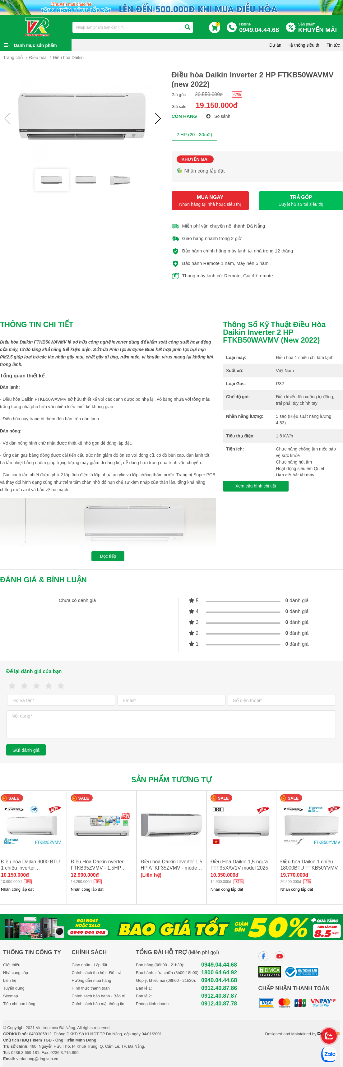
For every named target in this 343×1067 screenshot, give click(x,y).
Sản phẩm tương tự (171, 779)
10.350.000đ (225, 875)
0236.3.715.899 (64, 1052)
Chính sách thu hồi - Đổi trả (96, 972)
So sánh (218, 116)
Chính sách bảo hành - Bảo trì (98, 996)
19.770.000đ (294, 875)
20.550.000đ (209, 94)
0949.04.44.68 (219, 965)
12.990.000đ (85, 875)
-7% (237, 94)
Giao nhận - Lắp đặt (89, 965)
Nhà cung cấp (15, 972)
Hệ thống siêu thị (303, 45)
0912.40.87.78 (219, 1003)
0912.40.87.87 (219, 996)
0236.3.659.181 (25, 1052)
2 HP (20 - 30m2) (194, 134)
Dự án (275, 45)
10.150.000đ (15, 875)
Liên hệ (9, 980)
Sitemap (10, 996)
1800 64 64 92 (219, 972)
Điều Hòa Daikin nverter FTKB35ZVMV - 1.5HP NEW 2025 (97, 868)
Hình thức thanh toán (90, 988)
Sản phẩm (319, 28)
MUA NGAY (210, 201)
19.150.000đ (217, 105)
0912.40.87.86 (219, 988)
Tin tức (333, 45)
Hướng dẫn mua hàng (91, 980)
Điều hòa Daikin (68, 57)
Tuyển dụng (14, 988)
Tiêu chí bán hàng (19, 1003)
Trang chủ (13, 57)
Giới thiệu (11, 965)
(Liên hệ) (151, 875)
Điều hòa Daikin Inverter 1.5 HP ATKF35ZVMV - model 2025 (171, 868)
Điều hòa (38, 57)
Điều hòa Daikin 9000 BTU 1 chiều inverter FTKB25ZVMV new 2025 (30, 868)
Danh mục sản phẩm (35, 45)
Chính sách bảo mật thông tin (98, 1003)
